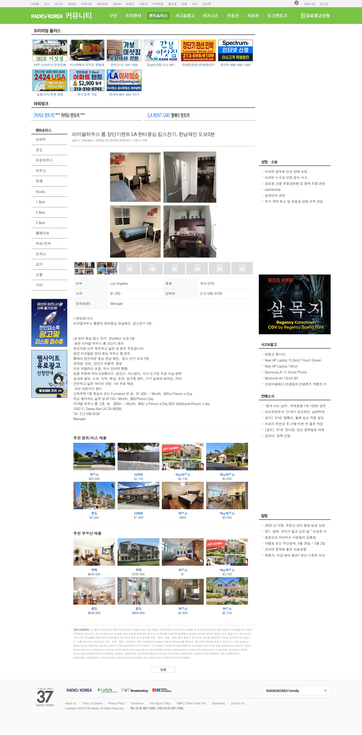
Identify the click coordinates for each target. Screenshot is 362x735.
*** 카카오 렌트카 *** (59, 115)
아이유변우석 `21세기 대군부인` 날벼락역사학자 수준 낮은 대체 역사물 (295, 414)
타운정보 (102, 4)
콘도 (39, 149)
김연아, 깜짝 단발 (277, 435)
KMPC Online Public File (191, 703)
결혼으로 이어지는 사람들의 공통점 (290, 537)
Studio (40, 191)
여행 (184, 4)
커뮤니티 (86, 4)
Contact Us (237, 703)
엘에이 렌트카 (168, 115)
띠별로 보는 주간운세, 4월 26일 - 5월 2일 (295, 543)
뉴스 (47, 4)
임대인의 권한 (275, 195)
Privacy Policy (116, 703)
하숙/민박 (43, 243)
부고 (195, 4)
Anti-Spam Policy (160, 703)
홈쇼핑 (172, 4)
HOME (35, 4)
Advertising (218, 703)
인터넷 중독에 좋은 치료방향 (285, 549)
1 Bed (40, 201)
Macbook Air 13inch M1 (282, 378)
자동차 (143, 4)
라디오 (59, 4)
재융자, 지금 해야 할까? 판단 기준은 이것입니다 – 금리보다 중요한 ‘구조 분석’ (295, 557)
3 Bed (40, 222)
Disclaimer (137, 703)
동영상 (72, 4)
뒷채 (39, 180)
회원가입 (309, 4)
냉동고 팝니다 (275, 354)
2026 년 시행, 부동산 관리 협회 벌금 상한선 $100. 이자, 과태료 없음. (295, 527)
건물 (39, 274)
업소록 (207, 4)
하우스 (41, 170)
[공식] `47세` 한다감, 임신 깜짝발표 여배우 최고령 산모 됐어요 (294, 432)
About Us (70, 703)
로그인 (324, 4)
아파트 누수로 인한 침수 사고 (286, 177)
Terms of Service (92, 703)
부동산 (130, 4)
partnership (273, 189)
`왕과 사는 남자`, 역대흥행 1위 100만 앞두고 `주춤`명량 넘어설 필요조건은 (295, 408)
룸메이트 (43, 233)
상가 (39, 264)
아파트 (41, 139)
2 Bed (40, 212)
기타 (39, 284)
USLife (117, 4)
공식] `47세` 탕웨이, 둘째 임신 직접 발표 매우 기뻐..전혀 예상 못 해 (294, 420)
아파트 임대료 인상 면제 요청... (288, 171)
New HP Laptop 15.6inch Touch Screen (293, 360)
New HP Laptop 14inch (281, 366)
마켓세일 (157, 4)
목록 (163, 670)
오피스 (41, 253)
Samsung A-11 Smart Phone (286, 372)
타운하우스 (44, 160)
